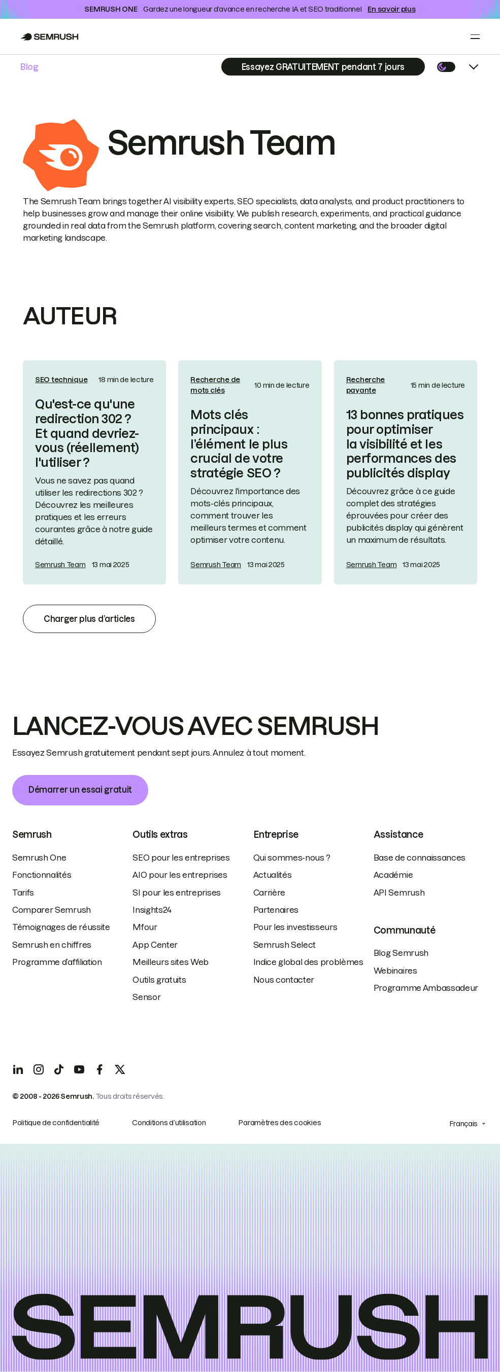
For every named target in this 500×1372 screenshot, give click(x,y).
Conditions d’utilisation (169, 1123)
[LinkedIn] (18, 1069)
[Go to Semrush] (49, 37)
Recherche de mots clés (215, 385)
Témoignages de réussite (61, 927)
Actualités (272, 874)
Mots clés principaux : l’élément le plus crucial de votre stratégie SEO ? (238, 444)
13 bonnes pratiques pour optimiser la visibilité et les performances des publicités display (405, 444)
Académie (393, 874)
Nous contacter (284, 979)
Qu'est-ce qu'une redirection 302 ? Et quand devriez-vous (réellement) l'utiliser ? (87, 433)
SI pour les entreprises (176, 892)
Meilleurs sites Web (170, 962)
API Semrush (399, 892)
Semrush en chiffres (51, 944)
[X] (120, 1069)
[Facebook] (99, 1069)
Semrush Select (284, 944)
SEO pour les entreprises (180, 857)
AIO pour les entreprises (179, 874)
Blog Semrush (401, 952)
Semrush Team (60, 565)
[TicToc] (59, 1069)
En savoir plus (391, 9)
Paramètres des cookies (279, 1123)
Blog (29, 66)
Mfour (144, 927)
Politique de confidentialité (55, 1123)
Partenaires (275, 909)
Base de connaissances (419, 857)
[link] (94, 472)
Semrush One (39, 857)
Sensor (146, 997)
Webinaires (395, 970)
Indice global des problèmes (308, 962)
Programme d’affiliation (57, 962)
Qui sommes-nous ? (292, 857)
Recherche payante (365, 385)
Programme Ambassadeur (426, 987)
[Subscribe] (323, 67)
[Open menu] (475, 36)
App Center (155, 944)
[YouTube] (79, 1069)
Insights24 (152, 909)
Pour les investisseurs (295, 927)
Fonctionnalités (41, 874)
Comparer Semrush (51, 909)
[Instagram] (38, 1069)
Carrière (269, 892)
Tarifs (23, 892)
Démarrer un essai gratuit (80, 789)
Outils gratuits (159, 979)
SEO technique (61, 380)
